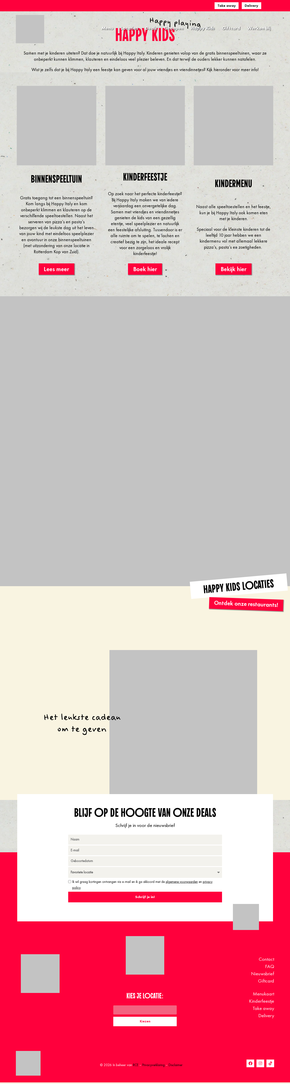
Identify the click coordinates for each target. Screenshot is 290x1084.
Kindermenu (233, 183)
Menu (108, 28)
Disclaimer (176, 1066)
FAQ (269, 967)
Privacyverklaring (153, 1066)
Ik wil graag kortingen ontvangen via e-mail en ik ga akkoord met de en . (142, 886)
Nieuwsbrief (262, 974)
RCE (134, 1066)
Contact (266, 960)
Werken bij (259, 28)
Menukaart (263, 995)
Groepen (174, 28)
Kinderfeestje (145, 177)
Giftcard (231, 28)
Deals (151, 28)
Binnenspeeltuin (56, 179)
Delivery (251, 5)
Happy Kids (203, 28)
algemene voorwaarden (182, 883)
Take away (227, 5)
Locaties (129, 28)
